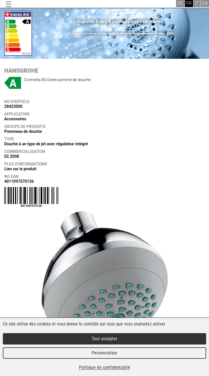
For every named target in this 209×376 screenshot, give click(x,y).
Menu (8, 4)
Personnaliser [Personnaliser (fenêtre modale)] (105, 353)
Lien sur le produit (20, 169)
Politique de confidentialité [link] (104, 367)
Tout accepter (104, 338)
